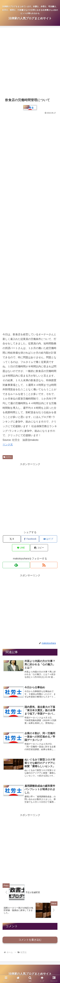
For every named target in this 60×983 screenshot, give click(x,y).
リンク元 (8, 444)
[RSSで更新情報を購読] (43, 565)
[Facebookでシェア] (30, 539)
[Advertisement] (30, 63)
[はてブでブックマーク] (48, 539)
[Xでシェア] (12, 539)
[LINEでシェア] (21, 547)
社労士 (8, 457)
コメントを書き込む (30, 939)
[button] (39, 547)
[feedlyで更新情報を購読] (16, 565)
